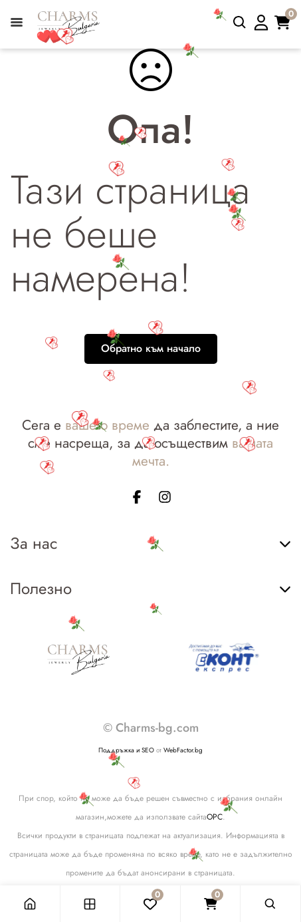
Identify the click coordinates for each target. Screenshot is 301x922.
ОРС (215, 817)
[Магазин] (90, 903)
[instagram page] (164, 499)
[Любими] (150, 903)
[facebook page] (137, 499)
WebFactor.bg (183, 750)
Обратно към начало (151, 348)
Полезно (150, 588)
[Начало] (30, 903)
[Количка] (211, 903)
